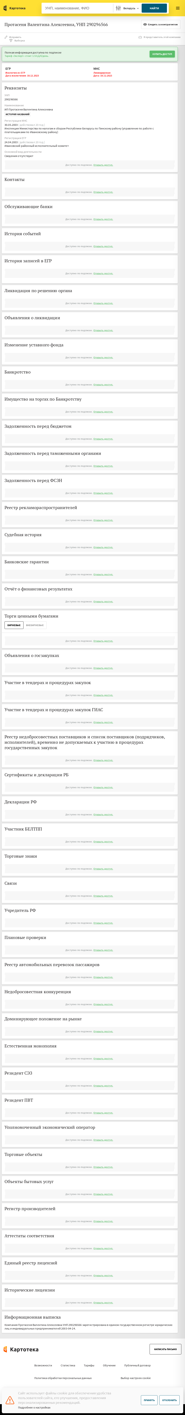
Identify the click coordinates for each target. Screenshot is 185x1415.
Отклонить (169, 1400)
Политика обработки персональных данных (63, 1378)
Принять (149, 1400)
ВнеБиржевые (35, 625)
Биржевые (14, 625)
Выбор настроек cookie (136, 1378)
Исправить (13, 37)
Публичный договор (137, 1365)
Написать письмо (165, 1349)
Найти (154, 8)
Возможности (43, 1365)
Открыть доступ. (103, 164)
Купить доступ (162, 54)
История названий (17, 114)
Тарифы (89, 1365)
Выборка (17, 40)
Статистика (68, 1365)
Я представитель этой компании (159, 37)
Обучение (109, 1365)
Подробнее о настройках (34, 1407)
